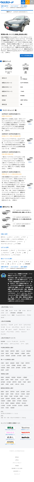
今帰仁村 (17, 384)
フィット (8, 327)
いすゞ (20, 263)
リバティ (17, 237)
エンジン (11, 295)
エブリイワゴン (27, 324)
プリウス (12, 285)
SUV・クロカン (4, 343)
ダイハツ (14, 263)
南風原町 (17, 353)
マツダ (21, 261)
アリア (24, 237)
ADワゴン (3, 237)
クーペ (22, 343)
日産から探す (4, 234)
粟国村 (7, 403)
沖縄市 (2, 351)
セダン (27, 343)
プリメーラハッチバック (6, 243)
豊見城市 (29, 351)
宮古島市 (20, 405)
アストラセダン (16, 254)
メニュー (32, 2)
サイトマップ (17, 474)
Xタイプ (13, 250)
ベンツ (26, 277)
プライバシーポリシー (17, 462)
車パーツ (18, 295)
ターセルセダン (4, 250)
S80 (25, 252)
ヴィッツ (29, 327)
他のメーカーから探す (6, 258)
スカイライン (6, 252)
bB (6, 329)
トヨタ (9, 261)
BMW (13, 315)
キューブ (23, 327)
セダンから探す (5, 247)
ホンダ (15, 261)
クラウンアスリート (5, 254)
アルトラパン (22, 329)
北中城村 (19, 355)
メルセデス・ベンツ (5, 315)
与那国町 (12, 407)
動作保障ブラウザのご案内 (17, 468)
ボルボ (2, 317)
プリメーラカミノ (22, 250)
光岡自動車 (27, 263)
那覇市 (17, 351)
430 (13, 252)
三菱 (8, 263)
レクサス (3, 261)
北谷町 (2, 353)
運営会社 (17, 457)
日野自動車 (13, 312)
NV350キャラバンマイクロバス (8, 241)
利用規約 (17, 465)
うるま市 (23, 351)
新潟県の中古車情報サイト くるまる (9, 413)
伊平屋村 (19, 400)
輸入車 (10, 279)
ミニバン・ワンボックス (12, 341)
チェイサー (3, 334)
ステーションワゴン (14, 343)
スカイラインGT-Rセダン (18, 239)
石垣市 (2, 407)
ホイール (24, 293)
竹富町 (7, 407)
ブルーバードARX (5, 239)
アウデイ (29, 315)
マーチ (2, 329)
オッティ (20, 241)
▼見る (30, 124)
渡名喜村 (24, 403)
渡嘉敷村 (12, 403)
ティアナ (19, 252)
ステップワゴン (15, 327)
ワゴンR (11, 324)
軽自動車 (16, 281)
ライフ (20, 324)
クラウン (18, 331)
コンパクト (22, 341)
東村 (2, 396)
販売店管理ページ (17, 471)
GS (30, 250)
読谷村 (2, 355)
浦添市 (7, 353)
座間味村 (18, 403)
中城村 (11, 353)
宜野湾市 (12, 351)
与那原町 (8, 355)
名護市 (24, 355)
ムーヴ (15, 324)
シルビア (15, 329)
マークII (3, 327)
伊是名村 (25, 400)
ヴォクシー (24, 331)
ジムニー (3, 331)
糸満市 (28, 353)
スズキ (2, 263)
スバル (27, 261)
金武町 (7, 370)
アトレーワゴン (10, 331)
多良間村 (26, 405)
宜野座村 (8, 398)
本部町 (7, 384)
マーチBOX (18, 243)
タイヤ (29, 293)
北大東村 (9, 405)
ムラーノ (10, 237)
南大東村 (14, 405)
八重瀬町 (23, 353)
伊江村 (2, 403)
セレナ (10, 329)
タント (28, 329)
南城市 (29, 355)
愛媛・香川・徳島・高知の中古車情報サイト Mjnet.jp (13, 417)
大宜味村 (23, 394)
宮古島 (22, 384)
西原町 (7, 351)
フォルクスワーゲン (20, 315)
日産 (16, 277)
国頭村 (28, 394)
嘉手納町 (13, 355)
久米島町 (3, 405)
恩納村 (2, 394)
